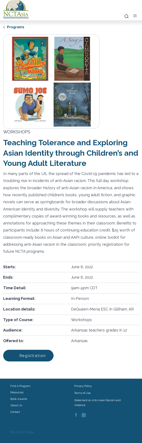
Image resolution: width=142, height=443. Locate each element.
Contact (15, 411)
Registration (30, 355)
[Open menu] (135, 15)
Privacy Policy (83, 386)
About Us (16, 405)
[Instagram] (83, 415)
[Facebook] (76, 415)
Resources (16, 392)
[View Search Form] (124, 16)
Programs (14, 27)
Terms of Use (82, 393)
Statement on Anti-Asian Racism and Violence (97, 403)
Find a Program (20, 386)
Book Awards (18, 399)
